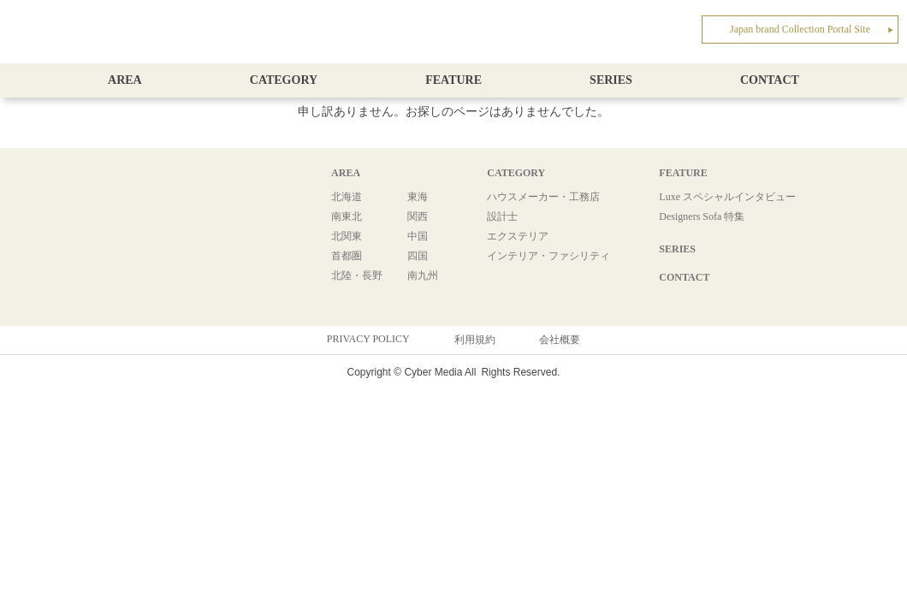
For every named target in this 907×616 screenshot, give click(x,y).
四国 (417, 256)
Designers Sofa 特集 (701, 216)
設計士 (502, 216)
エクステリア (517, 236)
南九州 (422, 275)
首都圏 (346, 256)
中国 (417, 236)
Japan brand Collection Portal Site (812, 29)
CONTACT (769, 80)
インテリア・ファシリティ (548, 256)
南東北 (346, 216)
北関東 (346, 236)
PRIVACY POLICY (368, 339)
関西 (417, 216)
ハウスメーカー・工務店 (543, 197)
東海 (417, 197)
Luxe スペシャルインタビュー (727, 197)
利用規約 (474, 340)
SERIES (611, 80)
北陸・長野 (356, 275)
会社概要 (559, 340)
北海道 (346, 197)
